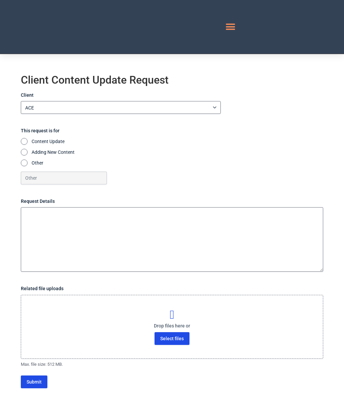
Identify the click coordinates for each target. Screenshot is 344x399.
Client (27, 95)
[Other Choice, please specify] (64, 178)
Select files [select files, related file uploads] (172, 338)
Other (37, 163)
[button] (230, 27)
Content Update (48, 141)
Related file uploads (42, 288)
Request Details (38, 201)
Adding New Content (53, 152)
